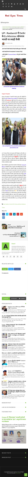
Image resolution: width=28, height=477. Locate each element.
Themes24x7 (18, 473)
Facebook (17, 269)
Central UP (14, 26)
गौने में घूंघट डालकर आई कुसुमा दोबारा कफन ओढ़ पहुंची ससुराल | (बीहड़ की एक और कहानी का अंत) (16, 392)
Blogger (5, 269)
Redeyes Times (6, 28)
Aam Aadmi (8, 26)
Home (4, 26)
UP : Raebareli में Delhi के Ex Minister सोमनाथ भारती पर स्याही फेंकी (13, 36)
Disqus (11, 269)
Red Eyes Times (14, 15)
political (22, 26)
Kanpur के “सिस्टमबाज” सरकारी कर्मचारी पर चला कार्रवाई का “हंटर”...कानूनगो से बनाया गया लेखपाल (14, 419)
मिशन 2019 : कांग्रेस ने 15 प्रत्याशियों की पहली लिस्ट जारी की (13, 353)
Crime (18, 26)
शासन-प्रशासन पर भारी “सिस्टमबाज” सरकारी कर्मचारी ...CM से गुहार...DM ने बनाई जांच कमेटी (16, 335)
